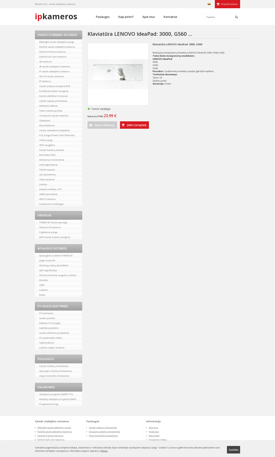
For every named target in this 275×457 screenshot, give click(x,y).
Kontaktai (170, 17)
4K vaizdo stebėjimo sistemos (54, 66)
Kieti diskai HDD (47, 154)
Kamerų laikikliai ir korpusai (53, 96)
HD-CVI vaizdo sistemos (51, 76)
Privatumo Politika (158, 439)
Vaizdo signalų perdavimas (53, 100)
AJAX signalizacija (48, 270)
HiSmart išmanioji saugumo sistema (57, 275)
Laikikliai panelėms (49, 328)
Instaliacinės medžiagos (51, 204)
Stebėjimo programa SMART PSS (56, 394)
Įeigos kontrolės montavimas (54, 375)
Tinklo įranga (46, 140)
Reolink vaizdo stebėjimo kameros (57, 46)
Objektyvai (44, 120)
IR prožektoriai (46, 125)
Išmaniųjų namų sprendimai (53, 265)
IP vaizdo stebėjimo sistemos (54, 71)
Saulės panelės (47, 318)
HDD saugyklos (47, 145)
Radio (42, 294)
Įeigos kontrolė (47, 260)
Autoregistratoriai (48, 164)
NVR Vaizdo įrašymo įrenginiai (54, 237)
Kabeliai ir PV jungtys (50, 323)
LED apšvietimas (47, 174)
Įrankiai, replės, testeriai (51, 347)
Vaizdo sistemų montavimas (54, 366)
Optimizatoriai (46, 342)
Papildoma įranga (48, 232)
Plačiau (104, 450)
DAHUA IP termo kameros (52, 51)
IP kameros (45, 81)
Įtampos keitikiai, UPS (50, 189)
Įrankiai (43, 184)
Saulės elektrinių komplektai (54, 332)
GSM (41, 285)
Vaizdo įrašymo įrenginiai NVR (54, 86)
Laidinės (43, 289)
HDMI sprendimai (48, 194)
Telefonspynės (47, 169)
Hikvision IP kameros (50, 227)
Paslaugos (103, 17)
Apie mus (148, 17)
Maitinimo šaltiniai (48, 105)
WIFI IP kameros (47, 199)
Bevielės (43, 280)
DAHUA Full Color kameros (53, 56)
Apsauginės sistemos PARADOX (55, 255)
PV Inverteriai (46, 313)
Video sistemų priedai (50, 110)
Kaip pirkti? (126, 17)
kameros (56, 16)
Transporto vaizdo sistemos (54, 115)
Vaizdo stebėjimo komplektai (54, 130)
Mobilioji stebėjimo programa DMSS (57, 399)
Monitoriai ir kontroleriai (51, 159)
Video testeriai (47, 179)
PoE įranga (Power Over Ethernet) (56, 135)
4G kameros (45, 61)
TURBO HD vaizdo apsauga (53, 222)
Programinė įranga (48, 404)
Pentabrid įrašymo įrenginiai (53, 91)
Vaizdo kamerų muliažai (51, 150)
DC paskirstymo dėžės (50, 337)
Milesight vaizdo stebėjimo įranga (56, 41)
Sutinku (233, 449)
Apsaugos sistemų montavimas (55, 370)
